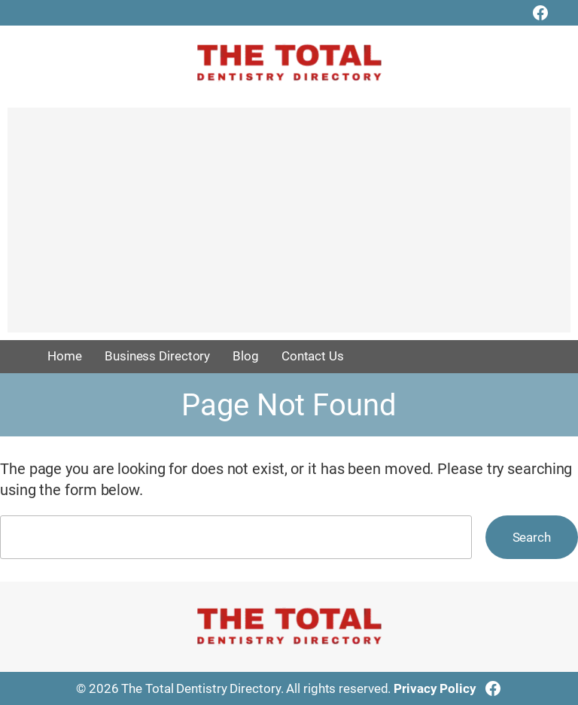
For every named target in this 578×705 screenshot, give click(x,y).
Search (532, 537)
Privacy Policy (435, 688)
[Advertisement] (289, 227)
